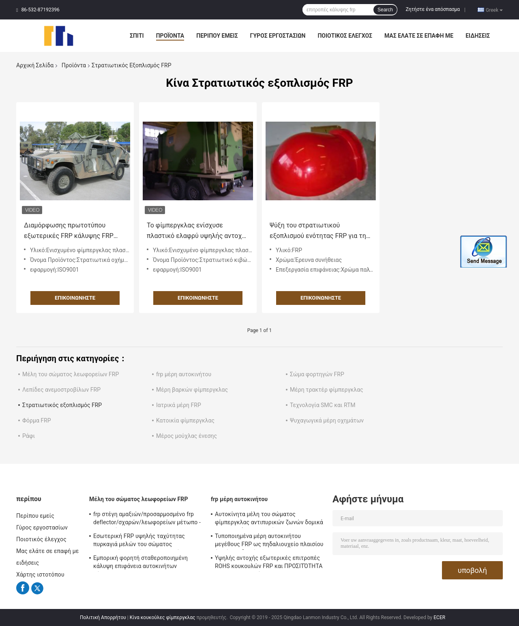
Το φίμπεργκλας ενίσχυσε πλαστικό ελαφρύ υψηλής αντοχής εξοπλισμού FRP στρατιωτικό (198, 231)
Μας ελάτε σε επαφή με (418, 35)
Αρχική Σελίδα (35, 65)
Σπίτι (137, 35)
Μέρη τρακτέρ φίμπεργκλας (326, 389)
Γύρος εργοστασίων (278, 35)
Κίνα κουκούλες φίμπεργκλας (162, 617)
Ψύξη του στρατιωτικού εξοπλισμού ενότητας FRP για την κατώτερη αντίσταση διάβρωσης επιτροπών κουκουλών (319, 231)
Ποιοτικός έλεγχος (344, 35)
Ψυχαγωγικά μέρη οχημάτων (327, 420)
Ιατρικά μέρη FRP (178, 405)
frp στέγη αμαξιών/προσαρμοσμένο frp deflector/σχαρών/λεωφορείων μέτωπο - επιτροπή (147, 519)
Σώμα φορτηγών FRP (317, 374)
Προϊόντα (170, 35)
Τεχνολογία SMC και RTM (323, 405)
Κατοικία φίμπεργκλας (185, 420)
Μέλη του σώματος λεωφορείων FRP (70, 374)
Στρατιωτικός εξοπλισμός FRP (62, 405)
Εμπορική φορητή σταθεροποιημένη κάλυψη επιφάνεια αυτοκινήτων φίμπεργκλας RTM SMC (140, 563)
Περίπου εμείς (217, 35)
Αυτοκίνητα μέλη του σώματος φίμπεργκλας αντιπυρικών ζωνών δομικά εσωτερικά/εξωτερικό (269, 519)
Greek (494, 10)
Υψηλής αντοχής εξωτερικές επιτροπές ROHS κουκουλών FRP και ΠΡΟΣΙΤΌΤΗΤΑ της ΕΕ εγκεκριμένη (269, 563)
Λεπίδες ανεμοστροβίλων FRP (61, 389)
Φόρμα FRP (36, 420)
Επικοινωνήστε (75, 298)
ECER (439, 617)
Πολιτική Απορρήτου (103, 617)
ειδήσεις (477, 35)
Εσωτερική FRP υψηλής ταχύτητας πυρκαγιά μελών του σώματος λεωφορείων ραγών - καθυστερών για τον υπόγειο (143, 541)
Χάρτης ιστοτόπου (40, 574)
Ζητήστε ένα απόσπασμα (433, 9)
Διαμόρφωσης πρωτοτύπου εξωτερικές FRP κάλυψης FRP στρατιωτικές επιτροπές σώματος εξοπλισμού (69, 231)
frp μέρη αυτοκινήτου (183, 374)
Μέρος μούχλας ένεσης (186, 436)
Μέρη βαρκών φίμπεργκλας (192, 389)
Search (385, 10)
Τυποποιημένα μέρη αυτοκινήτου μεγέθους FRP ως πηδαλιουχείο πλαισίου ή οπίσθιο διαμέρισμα (269, 541)
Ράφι (28, 436)
